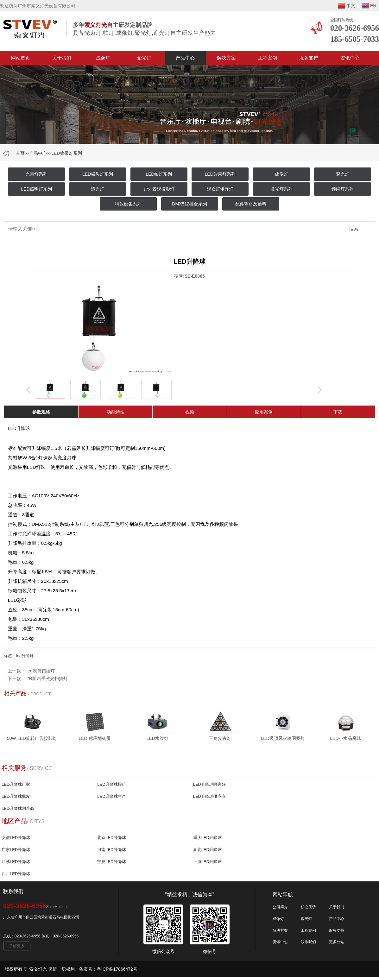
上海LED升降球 (207, 861)
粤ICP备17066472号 (117, 969)
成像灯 (103, 57)
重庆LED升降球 (207, 837)
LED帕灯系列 (159, 174)
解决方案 (226, 57)
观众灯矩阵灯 (220, 189)
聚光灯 (144, 57)
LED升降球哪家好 (209, 784)
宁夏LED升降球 (111, 861)
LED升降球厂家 (16, 784)
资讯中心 (349, 57)
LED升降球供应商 (209, 796)
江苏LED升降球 (16, 861)
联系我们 (308, 942)
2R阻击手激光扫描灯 (47, 678)
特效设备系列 (128, 203)
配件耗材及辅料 (250, 203)
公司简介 (280, 907)
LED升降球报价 (111, 784)
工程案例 (267, 57)
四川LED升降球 (16, 873)
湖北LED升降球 (207, 849)
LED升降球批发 (16, 796)
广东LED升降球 (16, 849)
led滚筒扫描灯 (41, 670)
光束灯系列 (36, 174)
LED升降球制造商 (18, 808)
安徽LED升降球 (16, 837)
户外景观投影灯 (158, 189)
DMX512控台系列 (189, 203)
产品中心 (185, 57)
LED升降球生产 (111, 796)
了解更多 (16, 946)
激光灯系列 (281, 189)
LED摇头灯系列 (97, 174)
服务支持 (308, 57)
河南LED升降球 (111, 849)
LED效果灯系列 (66, 153)
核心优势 (308, 907)
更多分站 (336, 942)
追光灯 (97, 189)
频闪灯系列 (343, 189)
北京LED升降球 (111, 837)
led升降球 (25, 655)
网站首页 (20, 57)
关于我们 (61, 57)
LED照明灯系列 (36, 189)
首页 (20, 153)
